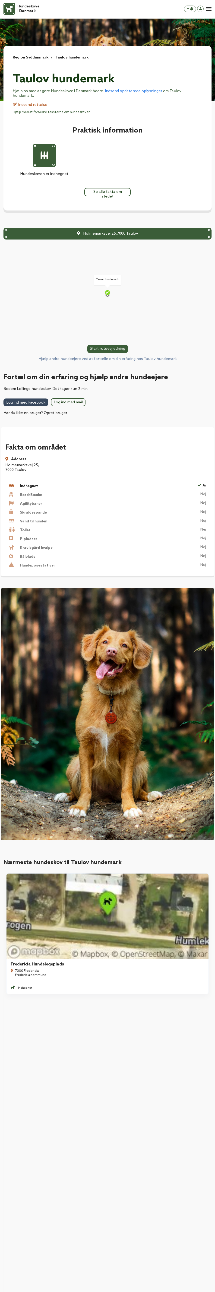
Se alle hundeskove (107, 1051)
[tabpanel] (53, 911)
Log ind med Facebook (25, 402)
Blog (7, 1174)
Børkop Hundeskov (133, 1004)
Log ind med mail (68, 402)
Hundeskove (14, 1147)
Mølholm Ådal (21, 1004)
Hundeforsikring (71, 1147)
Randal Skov (127, 920)
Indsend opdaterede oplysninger (133, 91)
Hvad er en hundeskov (23, 1165)
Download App (16, 1156)
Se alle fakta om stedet (107, 193)
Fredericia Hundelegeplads (34, 920)
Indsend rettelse (30, 105)
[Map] (107, 293)
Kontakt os (13, 1184)
